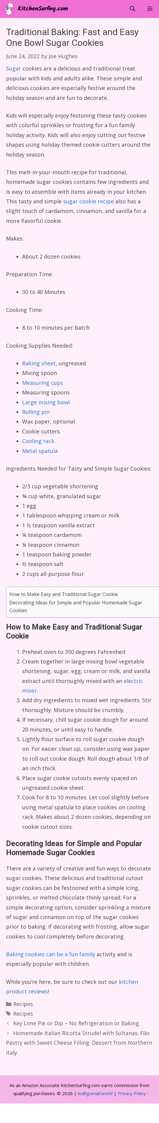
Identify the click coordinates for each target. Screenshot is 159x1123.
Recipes (23, 1004)
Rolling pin (36, 411)
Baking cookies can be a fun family (50, 954)
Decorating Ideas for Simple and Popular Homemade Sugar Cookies (75, 606)
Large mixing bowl (46, 402)
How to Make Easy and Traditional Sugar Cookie (63, 594)
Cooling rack (38, 441)
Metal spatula (40, 450)
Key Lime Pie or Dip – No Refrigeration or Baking (76, 1023)
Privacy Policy (132, 1093)
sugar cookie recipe (88, 201)
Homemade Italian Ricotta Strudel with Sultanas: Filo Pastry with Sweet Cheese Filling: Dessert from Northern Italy (79, 1042)
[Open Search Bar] (132, 9)
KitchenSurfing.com (43, 9)
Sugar (13, 68)
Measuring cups (42, 382)
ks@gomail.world (95, 1093)
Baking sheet (39, 363)
